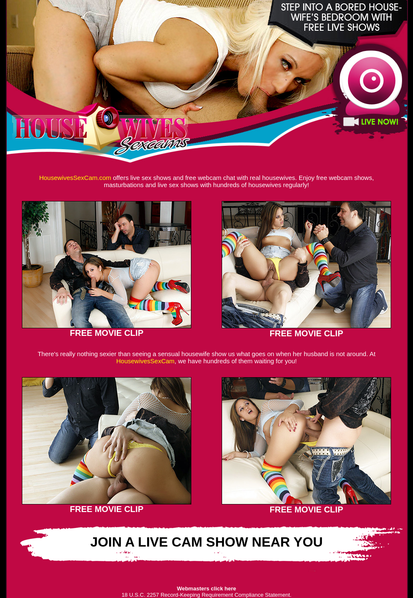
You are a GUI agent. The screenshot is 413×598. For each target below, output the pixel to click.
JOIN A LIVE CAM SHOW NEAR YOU (206, 542)
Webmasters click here (206, 588)
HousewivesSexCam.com (75, 177)
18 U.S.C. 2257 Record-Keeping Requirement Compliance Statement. (206, 595)
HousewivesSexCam (145, 361)
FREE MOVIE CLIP (106, 333)
